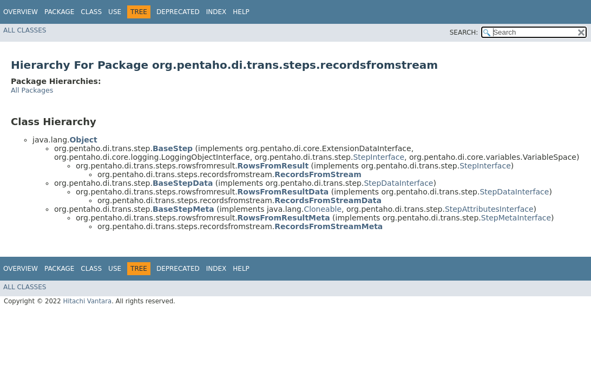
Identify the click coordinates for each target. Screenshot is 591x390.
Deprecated (178, 12)
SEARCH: (464, 32)
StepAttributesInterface (489, 209)
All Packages (32, 90)
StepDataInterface (398, 183)
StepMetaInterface (516, 217)
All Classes (24, 30)
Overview (20, 12)
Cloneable (323, 209)
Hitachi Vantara (87, 301)
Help (241, 12)
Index (216, 12)
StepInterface (378, 157)
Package (59, 12)
